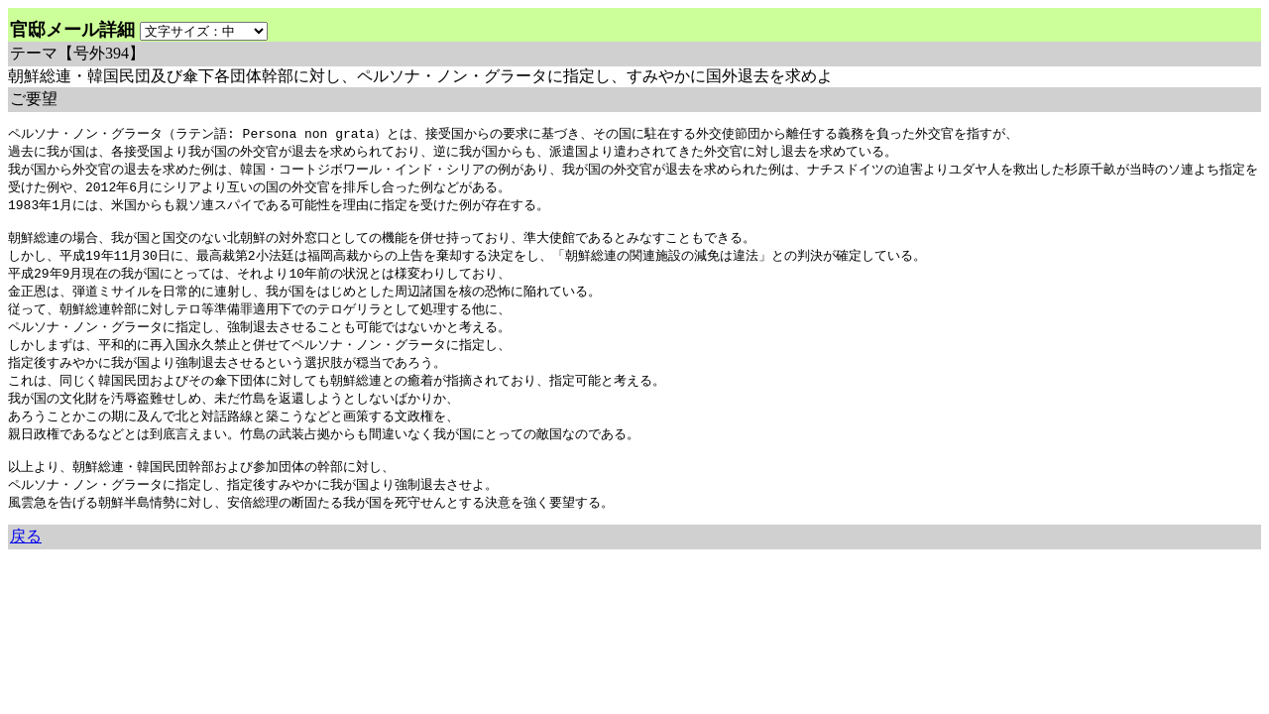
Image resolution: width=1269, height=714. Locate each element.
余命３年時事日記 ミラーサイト (209, 581)
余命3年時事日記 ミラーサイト (340, 581)
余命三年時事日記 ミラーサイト (75, 581)
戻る (26, 561)
